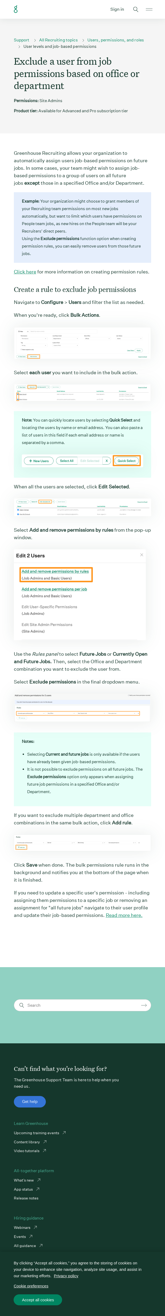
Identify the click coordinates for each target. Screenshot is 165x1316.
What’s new (24, 1180)
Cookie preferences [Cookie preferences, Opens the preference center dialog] (31, 1286)
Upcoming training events (37, 1132)
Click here (25, 272)
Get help (30, 1101)
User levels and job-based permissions (60, 46)
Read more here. (124, 915)
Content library (27, 1142)
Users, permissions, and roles (115, 40)
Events (20, 1236)
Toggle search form (136, 9)
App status (24, 1189)
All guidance (25, 1245)
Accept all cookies (38, 1300)
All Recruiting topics (58, 40)
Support (22, 40)
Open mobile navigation (149, 9)
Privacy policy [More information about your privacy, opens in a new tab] (66, 1275)
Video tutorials (27, 1150)
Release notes (26, 1198)
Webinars (22, 1227)
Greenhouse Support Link (16, 9)
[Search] (83, 1005)
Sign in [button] (117, 9)
